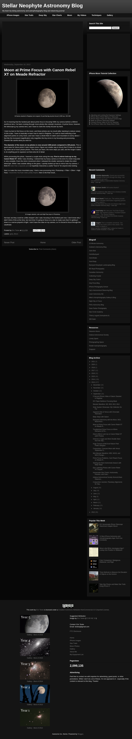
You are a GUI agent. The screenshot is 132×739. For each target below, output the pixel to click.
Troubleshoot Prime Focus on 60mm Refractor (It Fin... (105, 430)
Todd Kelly (99, 211)
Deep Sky (43, 15)
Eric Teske (16, 230)
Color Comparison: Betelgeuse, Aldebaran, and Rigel (110, 561)
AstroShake (93, 258)
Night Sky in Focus (95, 301)
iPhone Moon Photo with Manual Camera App (106, 119)
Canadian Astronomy (96, 272)
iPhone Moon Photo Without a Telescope (104, 117)
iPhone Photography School (98, 287)
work (32, 610)
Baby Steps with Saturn (101, 417)
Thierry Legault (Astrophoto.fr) (99, 315)
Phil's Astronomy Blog (96, 305)
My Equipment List (76, 654)
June (95, 494)
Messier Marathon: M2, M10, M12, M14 (106, 404)
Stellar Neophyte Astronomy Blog (42, 5)
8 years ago (104, 217)
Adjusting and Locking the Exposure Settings (106, 115)
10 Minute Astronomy (96, 243)
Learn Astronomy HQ (96, 294)
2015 (93, 376)
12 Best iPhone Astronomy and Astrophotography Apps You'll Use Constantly (111, 538)
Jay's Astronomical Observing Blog (100, 290)
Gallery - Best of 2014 (35, 681)
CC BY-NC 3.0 (91, 618)
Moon (69, 15)
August (95, 488)
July (94, 490)
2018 (93, 367)
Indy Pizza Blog (94, 283)
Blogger (80, 734)
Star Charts (57, 15)
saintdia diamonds (102, 175)
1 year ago (98, 182)
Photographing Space (96, 342)
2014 (93, 379)
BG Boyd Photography (96, 269)
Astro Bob (92, 251)
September (97, 394)
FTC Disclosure (75, 631)
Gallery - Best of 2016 (35, 635)
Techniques (96, 15)
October (96, 391)
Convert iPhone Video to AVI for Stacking (104, 122)
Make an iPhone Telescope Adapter (103, 120)
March (95, 502)
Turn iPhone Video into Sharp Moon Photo (105, 124)
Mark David (99, 199)
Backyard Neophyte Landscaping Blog (102, 265)
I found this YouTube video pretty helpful (23, 173)
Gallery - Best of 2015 (35, 658)
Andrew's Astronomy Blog (97, 247)
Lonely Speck (93, 338)
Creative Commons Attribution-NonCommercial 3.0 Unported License (83, 610)
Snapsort (92, 349)
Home (43, 242)
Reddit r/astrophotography (98, 346)
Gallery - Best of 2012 (35, 728)
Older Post (76, 242)
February (96, 505)
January (96, 508)
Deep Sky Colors (95, 279)
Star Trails (29, 15)
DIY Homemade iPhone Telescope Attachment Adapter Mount (111, 525)
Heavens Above (94, 331)
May (95, 496)
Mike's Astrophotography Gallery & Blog (102, 297)
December (97, 385)
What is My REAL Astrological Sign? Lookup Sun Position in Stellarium (112, 549)
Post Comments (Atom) (47, 249)
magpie (98, 223)
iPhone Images (13, 15)
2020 (93, 364)
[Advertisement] (42, 40)
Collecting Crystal (95, 276)
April (95, 499)
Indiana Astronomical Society (99, 335)
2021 (93, 361)
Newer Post (9, 242)
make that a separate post (19, 166)
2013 (93, 382)
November (97, 388)
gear (11, 234)
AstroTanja (92, 261)
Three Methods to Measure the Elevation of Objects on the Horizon (113, 573)
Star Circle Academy (96, 312)
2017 (93, 370)
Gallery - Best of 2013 (35, 704)
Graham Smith (100, 187)
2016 (93, 373)
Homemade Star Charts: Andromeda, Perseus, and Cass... (105, 473)
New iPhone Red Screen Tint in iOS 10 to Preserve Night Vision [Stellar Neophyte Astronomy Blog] (108, 204)
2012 (93, 512)
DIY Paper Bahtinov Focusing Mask (105, 401)
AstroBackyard (94, 254)
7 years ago (109, 193)
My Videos (81, 15)
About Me (73, 652)
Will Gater (92, 319)
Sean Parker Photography (98, 308)
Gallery (110, 15)
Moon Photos (75, 646)
